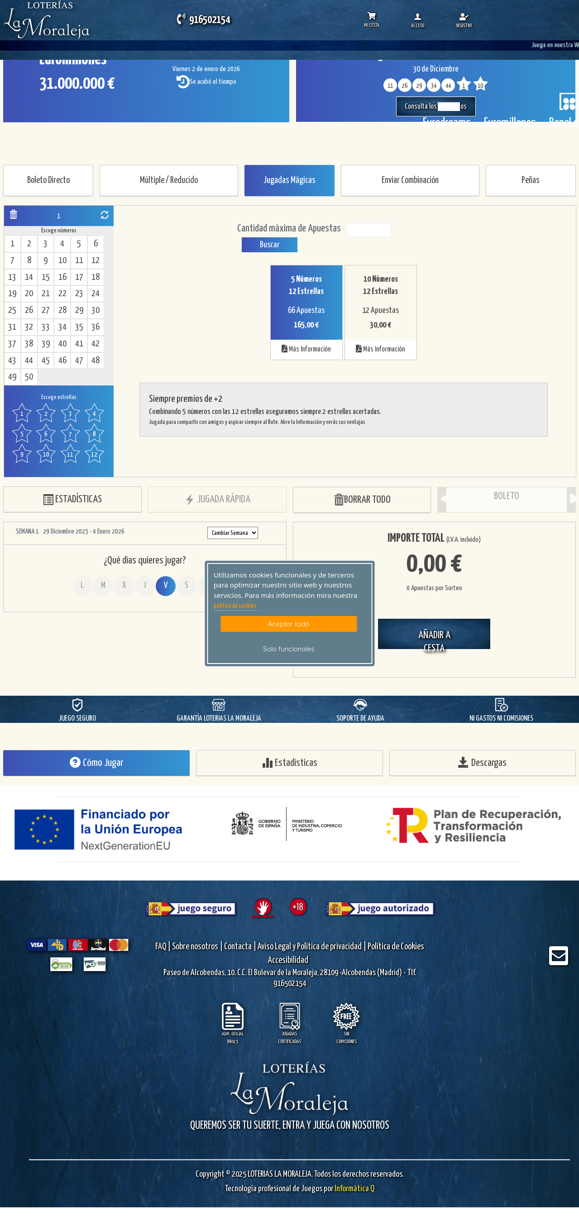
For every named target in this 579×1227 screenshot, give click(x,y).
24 (95, 293)
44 (29, 360)
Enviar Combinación (410, 180)
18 (95, 277)
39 (46, 344)
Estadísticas (289, 762)
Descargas (482, 762)
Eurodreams (446, 123)
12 (95, 260)
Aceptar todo (288, 624)
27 (46, 310)
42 (95, 344)
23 (79, 293)
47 (79, 360)
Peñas (531, 180)
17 (79, 277)
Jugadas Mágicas (289, 180)
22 (62, 293)
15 (46, 277)
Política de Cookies (396, 947)
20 (29, 293)
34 (62, 327)
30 (95, 310)
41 (79, 344)
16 (62, 277)
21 (46, 293)
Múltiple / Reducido (169, 180)
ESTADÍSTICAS (72, 499)
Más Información (306, 349)
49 (12, 377)
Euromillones (510, 123)
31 (12, 327)
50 (29, 377)
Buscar (269, 245)
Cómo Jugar (96, 762)
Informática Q (354, 1188)
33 (46, 327)
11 (79, 260)
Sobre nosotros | (197, 947)
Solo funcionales (288, 649)
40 (62, 344)
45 (46, 360)
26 (29, 310)
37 (12, 344)
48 (95, 360)
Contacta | (240, 947)
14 (29, 277)
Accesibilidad (288, 960)
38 (29, 344)
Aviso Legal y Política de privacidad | (313, 947)
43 (12, 360)
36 (95, 327)
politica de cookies (235, 606)
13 (12, 277)
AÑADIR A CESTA (434, 640)
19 (12, 293)
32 (29, 327)
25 (12, 310)
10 (62, 260)
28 (62, 310)
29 (79, 310)
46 (62, 360)
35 (79, 327)
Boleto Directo (48, 180)
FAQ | (163, 947)
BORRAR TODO (362, 500)
